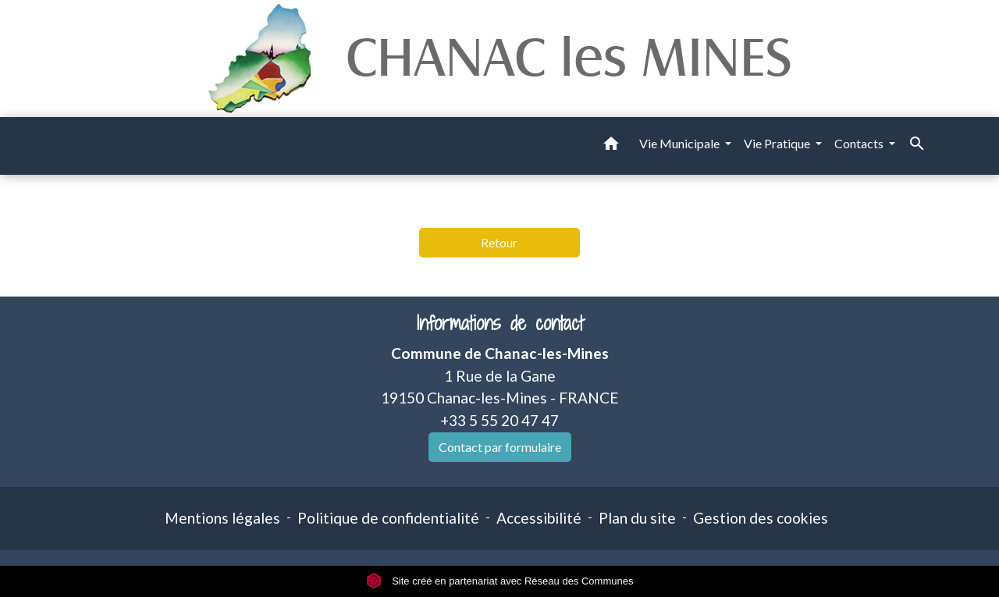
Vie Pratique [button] (778, 143)
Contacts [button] (860, 143)
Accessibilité (538, 518)
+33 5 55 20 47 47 (499, 420)
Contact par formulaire (500, 446)
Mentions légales (222, 518)
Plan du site (637, 518)
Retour (499, 242)
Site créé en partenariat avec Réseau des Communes (500, 581)
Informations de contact (500, 323)
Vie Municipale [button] (680, 143)
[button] (611, 146)
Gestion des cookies (760, 518)
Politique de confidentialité (388, 518)
